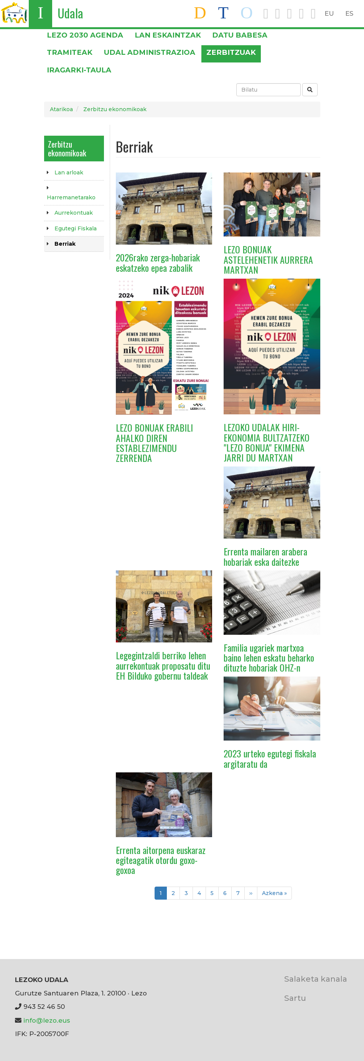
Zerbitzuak (231, 52)
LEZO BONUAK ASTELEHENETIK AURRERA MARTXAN (268, 259)
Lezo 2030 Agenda (85, 35)
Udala (70, 13)
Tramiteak (69, 52)
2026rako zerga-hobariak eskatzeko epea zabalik (158, 262)
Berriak (65, 243)
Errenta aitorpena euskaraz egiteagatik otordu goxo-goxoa (161, 860)
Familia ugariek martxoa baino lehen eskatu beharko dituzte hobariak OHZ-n (269, 658)
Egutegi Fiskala (75, 228)
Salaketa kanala (315, 979)
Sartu (295, 998)
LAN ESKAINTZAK (168, 35)
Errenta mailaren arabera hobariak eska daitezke (265, 556)
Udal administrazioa (149, 52)
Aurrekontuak (73, 212)
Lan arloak (68, 172)
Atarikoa (61, 109)
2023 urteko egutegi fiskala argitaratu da (270, 758)
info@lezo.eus (46, 1020)
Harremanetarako (71, 197)
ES (349, 13)
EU (329, 13)
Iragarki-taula (79, 70)
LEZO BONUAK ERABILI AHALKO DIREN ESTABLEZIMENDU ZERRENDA (154, 442)
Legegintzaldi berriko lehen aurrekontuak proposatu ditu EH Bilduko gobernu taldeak (163, 665)
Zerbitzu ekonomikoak (115, 109)
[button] (164, 208)
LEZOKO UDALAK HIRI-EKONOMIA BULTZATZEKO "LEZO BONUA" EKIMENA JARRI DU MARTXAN (267, 442)
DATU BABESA (239, 35)
